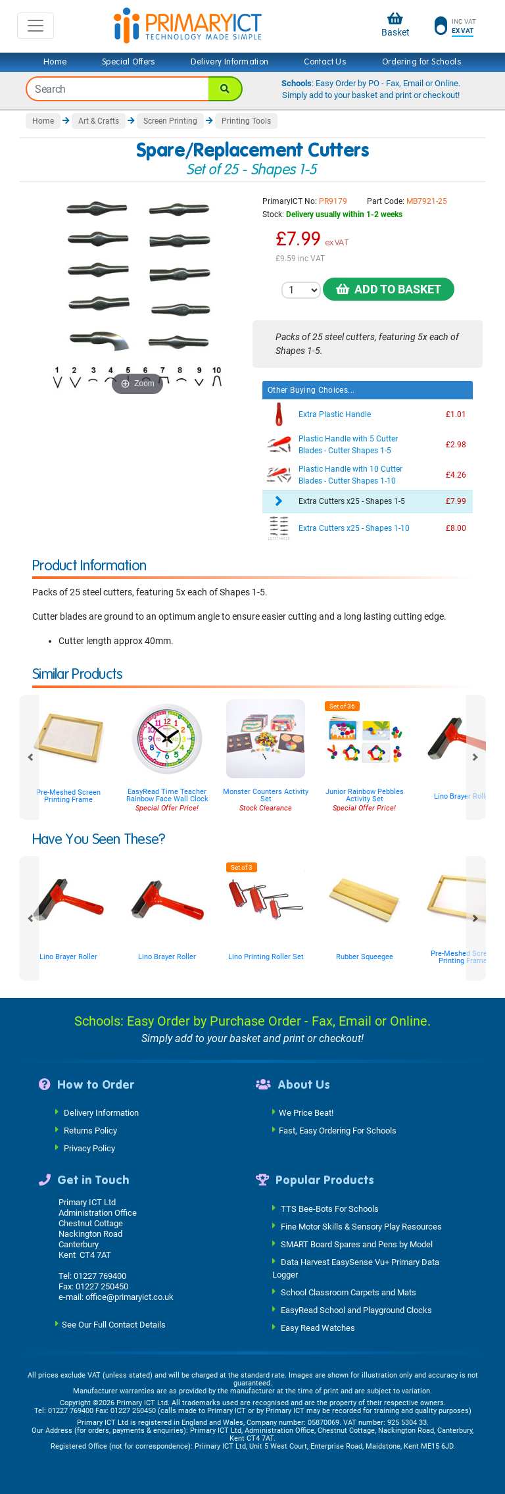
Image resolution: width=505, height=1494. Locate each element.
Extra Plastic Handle (335, 414)
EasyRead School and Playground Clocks (356, 1310)
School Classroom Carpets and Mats (348, 1292)
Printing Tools (246, 121)
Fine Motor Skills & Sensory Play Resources (361, 1226)
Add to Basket (388, 289)
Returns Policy (90, 1130)
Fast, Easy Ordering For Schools (338, 1130)
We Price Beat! (306, 1113)
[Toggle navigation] (35, 25)
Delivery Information (229, 61)
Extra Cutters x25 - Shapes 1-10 (354, 528)
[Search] (225, 88)
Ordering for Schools (422, 61)
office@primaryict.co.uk (129, 1297)
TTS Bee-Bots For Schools (330, 1208)
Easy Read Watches (318, 1328)
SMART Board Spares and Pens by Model (357, 1244)
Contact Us (325, 61)
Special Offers (129, 61)
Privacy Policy (89, 1148)
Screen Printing (170, 121)
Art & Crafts (98, 121)
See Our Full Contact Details (114, 1324)
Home (55, 61)
